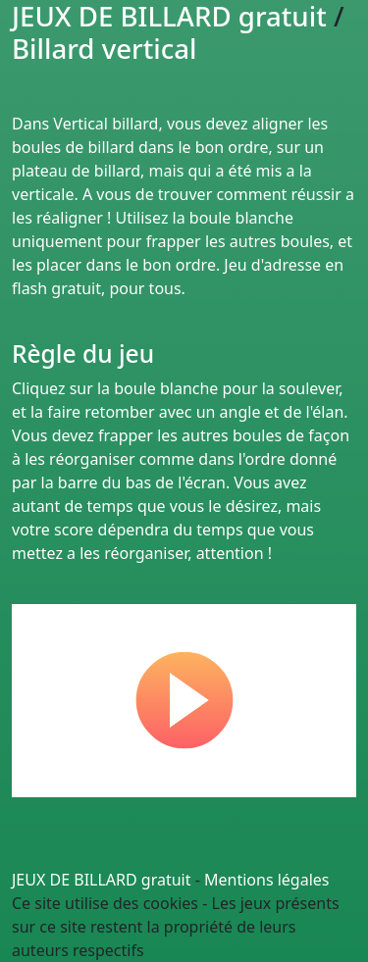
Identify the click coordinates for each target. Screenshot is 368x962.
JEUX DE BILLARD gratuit (101, 879)
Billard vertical (104, 48)
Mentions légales (267, 879)
